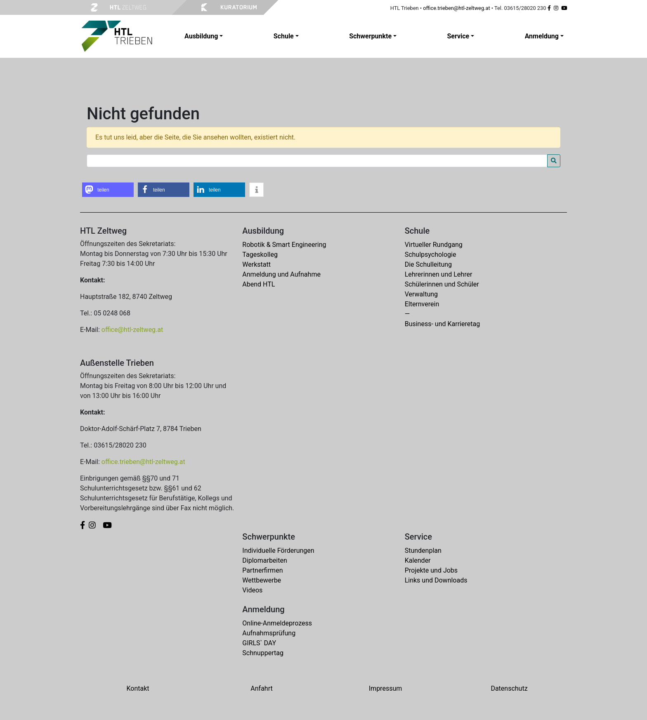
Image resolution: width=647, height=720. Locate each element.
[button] (108, 189)
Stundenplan (423, 550)
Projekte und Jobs (431, 570)
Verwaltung (421, 294)
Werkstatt (256, 264)
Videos (252, 590)
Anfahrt (261, 688)
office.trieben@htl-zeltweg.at (456, 8)
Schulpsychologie (430, 254)
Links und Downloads (436, 580)
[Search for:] (317, 160)
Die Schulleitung (428, 264)
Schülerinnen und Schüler (442, 284)
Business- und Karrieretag (442, 324)
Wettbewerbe (261, 580)
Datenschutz (509, 688)
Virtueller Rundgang (434, 245)
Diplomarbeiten (264, 560)
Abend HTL (258, 284)
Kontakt (137, 688)
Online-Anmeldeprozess (277, 623)
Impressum (385, 688)
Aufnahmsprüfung (268, 633)
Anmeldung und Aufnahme (281, 274)
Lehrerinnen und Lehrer (438, 274)
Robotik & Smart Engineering (284, 245)
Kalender (418, 560)
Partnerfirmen (262, 570)
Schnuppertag (262, 653)
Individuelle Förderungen (278, 550)
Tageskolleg (260, 254)
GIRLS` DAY (259, 643)
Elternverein (422, 304)
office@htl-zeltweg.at (132, 330)
